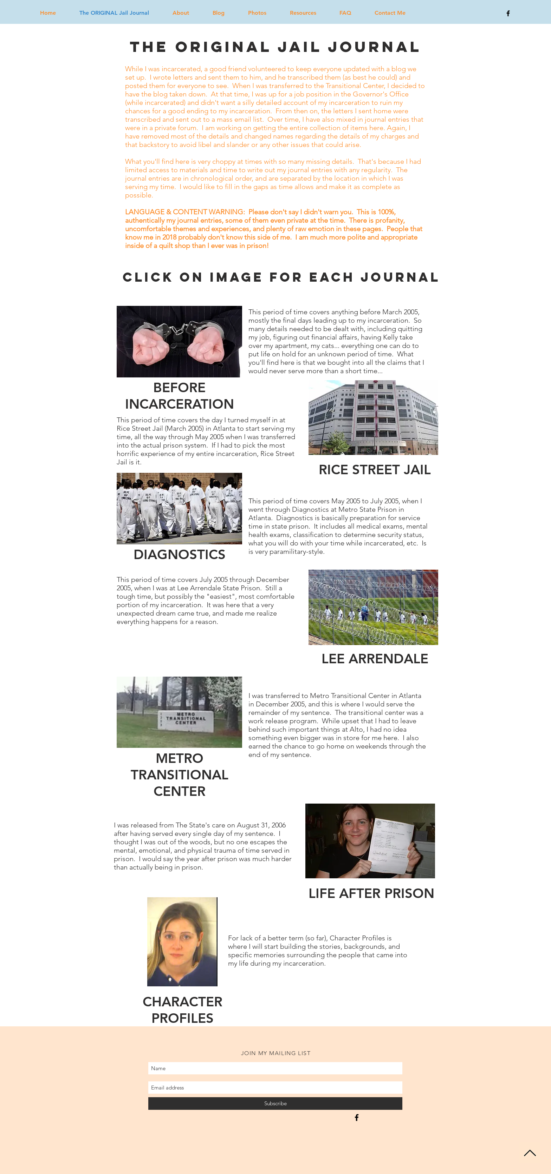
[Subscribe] (275, 1103)
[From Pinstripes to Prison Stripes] (356, 1117)
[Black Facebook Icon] (508, 13)
